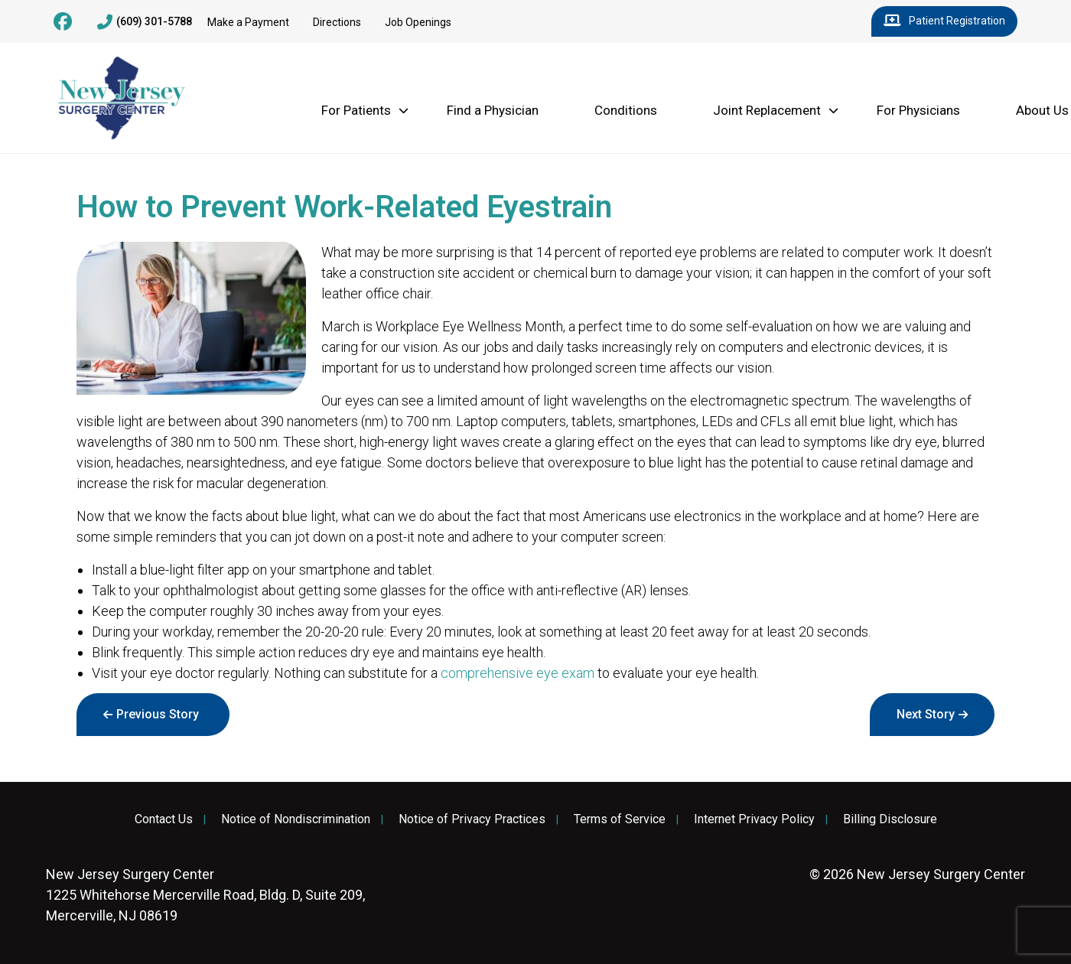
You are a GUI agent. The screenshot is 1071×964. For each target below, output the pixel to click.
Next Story (926, 714)
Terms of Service (620, 819)
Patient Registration (944, 21)
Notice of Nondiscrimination (295, 819)
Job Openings (418, 22)
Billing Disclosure (890, 819)
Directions (337, 22)
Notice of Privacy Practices (472, 819)
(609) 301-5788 (144, 22)
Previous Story (157, 714)
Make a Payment (248, 22)
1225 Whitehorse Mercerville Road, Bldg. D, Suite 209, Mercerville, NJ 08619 (205, 894)
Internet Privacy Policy (754, 819)
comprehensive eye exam (517, 673)
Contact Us (164, 819)
